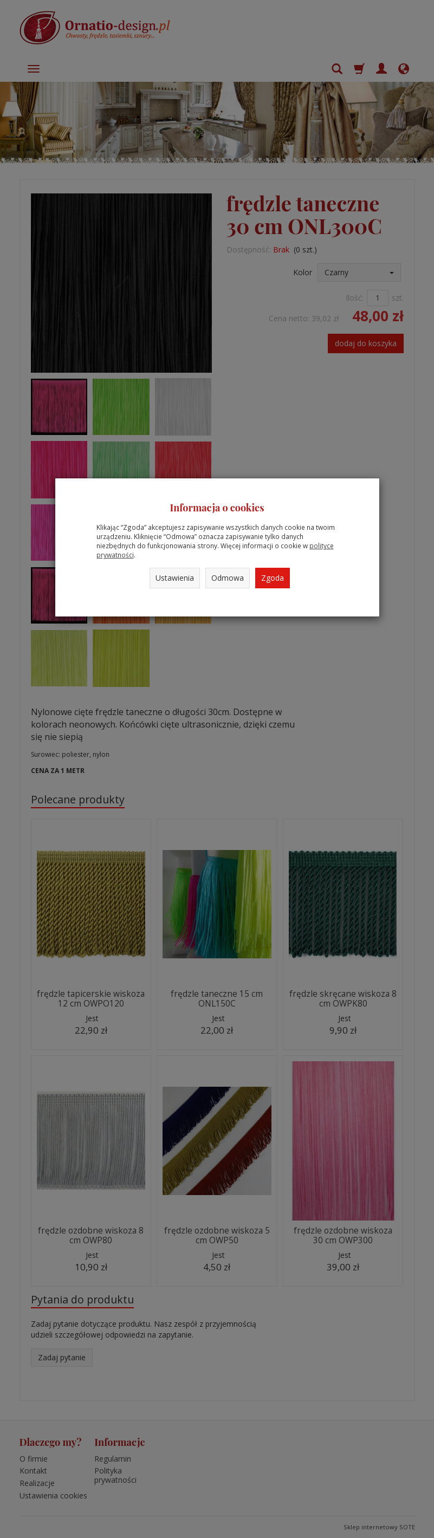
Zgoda (272, 578)
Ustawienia (175, 578)
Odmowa (227, 578)
